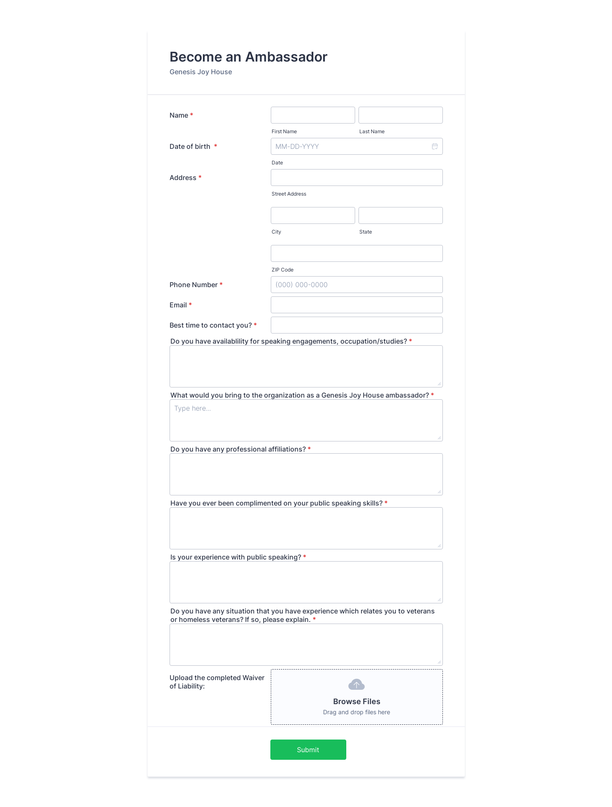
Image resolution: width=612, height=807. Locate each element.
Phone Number (196, 284)
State (365, 232)
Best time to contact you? (213, 325)
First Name (284, 131)
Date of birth (193, 146)
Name (181, 115)
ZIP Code (283, 269)
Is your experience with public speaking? (238, 557)
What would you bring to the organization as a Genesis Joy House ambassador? (302, 395)
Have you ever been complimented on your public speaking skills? (279, 503)
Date (277, 162)
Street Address (289, 194)
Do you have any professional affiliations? (240, 449)
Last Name (372, 131)
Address (186, 177)
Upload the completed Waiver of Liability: (217, 681)
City (276, 232)
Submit (308, 749)
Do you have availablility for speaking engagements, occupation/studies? (291, 341)
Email (181, 305)
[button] (434, 146)
